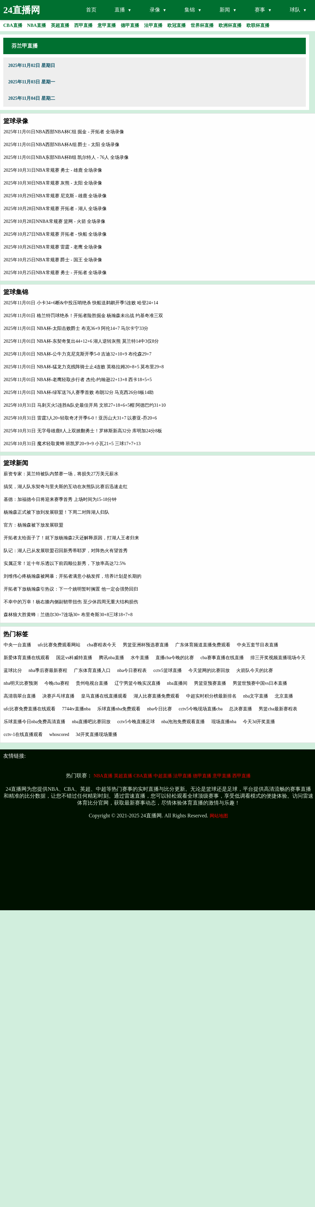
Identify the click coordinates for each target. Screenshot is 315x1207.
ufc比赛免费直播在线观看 (29, 708)
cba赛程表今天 (101, 644)
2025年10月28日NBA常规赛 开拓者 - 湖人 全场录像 (55, 208)
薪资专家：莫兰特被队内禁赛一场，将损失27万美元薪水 (61, 473)
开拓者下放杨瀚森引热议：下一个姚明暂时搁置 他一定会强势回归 (71, 589)
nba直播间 (177, 683)
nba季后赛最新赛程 (48, 670)
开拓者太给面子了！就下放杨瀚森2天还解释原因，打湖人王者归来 (71, 537)
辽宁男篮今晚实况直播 (137, 683)
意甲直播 (222, 775)
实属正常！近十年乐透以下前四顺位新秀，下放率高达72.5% (65, 563)
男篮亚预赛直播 (210, 683)
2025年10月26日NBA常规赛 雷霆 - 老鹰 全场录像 (53, 247)
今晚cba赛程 (56, 683)
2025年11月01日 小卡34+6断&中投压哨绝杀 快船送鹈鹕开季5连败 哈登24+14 (81, 302)
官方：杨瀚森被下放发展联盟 (33, 525)
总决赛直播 (240, 708)
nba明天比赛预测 (21, 683)
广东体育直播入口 (92, 670)
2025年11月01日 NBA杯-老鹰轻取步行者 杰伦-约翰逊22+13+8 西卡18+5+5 (78, 379)
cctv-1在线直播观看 (23, 734)
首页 (91, 9)
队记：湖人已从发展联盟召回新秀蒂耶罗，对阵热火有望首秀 (66, 550)
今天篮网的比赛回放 (209, 670)
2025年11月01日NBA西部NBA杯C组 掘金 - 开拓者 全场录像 (64, 131)
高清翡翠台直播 (20, 696)
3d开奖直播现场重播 (96, 734)
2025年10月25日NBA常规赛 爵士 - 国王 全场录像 (53, 259)
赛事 (260, 9)
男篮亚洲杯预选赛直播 (146, 644)
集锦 (189, 9)
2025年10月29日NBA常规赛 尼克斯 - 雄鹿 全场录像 (55, 195)
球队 (295, 9)
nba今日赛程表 (132, 670)
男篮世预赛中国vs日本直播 (260, 683)
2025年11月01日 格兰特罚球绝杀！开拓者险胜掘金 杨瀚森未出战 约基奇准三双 (83, 315)
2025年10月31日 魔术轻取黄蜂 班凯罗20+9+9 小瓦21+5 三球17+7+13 (72, 443)
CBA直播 (143, 775)
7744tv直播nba (76, 708)
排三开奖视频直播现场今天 (277, 657)
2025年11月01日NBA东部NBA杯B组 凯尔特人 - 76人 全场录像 (66, 157)
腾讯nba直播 (111, 657)
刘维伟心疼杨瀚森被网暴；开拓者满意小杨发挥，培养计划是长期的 (72, 576)
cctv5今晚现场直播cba (200, 708)
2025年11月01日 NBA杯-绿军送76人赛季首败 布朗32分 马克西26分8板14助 (79, 392)
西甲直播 (241, 775)
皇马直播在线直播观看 (104, 696)
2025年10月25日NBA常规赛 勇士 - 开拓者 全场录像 (55, 272)
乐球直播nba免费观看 (118, 708)
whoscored (59, 734)
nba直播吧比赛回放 (91, 721)
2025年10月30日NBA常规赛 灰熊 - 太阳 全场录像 (53, 183)
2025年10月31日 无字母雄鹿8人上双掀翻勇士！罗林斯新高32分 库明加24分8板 (83, 430)
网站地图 (219, 815)
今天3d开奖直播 (259, 721)
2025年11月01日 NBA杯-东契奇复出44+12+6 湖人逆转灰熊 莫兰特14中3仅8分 (81, 341)
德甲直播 (202, 775)
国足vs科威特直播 (74, 657)
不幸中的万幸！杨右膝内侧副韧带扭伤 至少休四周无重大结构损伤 (71, 601)
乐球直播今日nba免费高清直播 (34, 721)
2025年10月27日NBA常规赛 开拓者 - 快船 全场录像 (55, 234)
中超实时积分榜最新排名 (211, 696)
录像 (155, 9)
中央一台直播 (17, 644)
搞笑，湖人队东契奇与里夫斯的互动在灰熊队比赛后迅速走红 (66, 486)
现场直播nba (223, 721)
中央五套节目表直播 (257, 644)
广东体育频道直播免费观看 (202, 644)
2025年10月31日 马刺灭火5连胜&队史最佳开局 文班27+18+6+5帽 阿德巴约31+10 (85, 405)
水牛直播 (140, 657)
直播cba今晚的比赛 (175, 657)
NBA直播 (103, 775)
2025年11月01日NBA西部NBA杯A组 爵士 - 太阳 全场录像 (61, 144)
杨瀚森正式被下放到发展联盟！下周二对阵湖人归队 (56, 512)
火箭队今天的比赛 (254, 670)
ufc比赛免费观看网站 (59, 644)
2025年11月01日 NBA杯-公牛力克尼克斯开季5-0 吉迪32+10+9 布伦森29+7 (78, 354)
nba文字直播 (255, 696)
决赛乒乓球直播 (58, 696)
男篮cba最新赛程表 (278, 708)
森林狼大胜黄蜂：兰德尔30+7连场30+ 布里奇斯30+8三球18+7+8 (68, 614)
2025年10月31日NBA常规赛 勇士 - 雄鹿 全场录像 (53, 170)
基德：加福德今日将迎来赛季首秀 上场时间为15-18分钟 (60, 499)
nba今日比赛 (159, 708)
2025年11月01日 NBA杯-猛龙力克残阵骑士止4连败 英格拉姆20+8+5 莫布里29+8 (84, 366)
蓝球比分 (13, 670)
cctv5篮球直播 (167, 670)
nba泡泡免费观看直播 (183, 721)
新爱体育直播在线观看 (27, 657)
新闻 (225, 9)
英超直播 (123, 775)
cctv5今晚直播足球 (136, 721)
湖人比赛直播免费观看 (156, 696)
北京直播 (284, 696)
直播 (120, 9)
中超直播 (163, 775)
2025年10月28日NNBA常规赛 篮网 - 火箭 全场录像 (54, 221)
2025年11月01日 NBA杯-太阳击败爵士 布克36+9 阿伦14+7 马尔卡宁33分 (76, 328)
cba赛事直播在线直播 (221, 657)
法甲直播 (182, 775)
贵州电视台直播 (92, 683)
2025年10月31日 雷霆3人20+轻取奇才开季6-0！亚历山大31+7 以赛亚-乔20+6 (80, 418)
